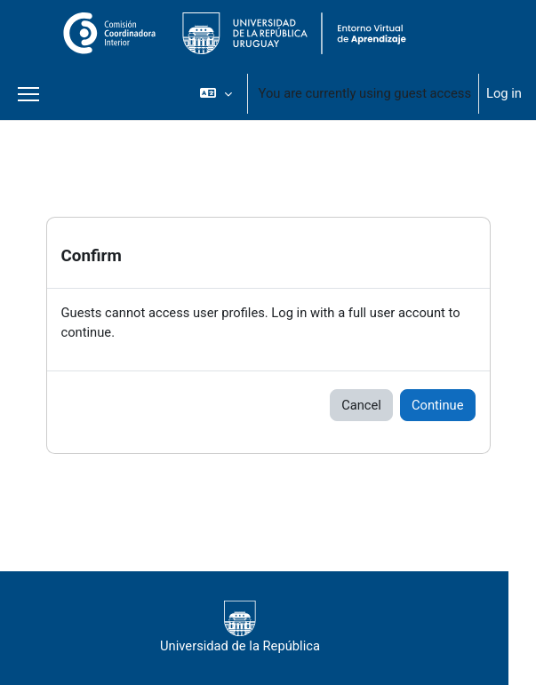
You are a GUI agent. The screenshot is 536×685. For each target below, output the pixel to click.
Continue (438, 405)
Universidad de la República (240, 627)
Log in (504, 93)
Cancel (361, 405)
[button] (215, 93)
